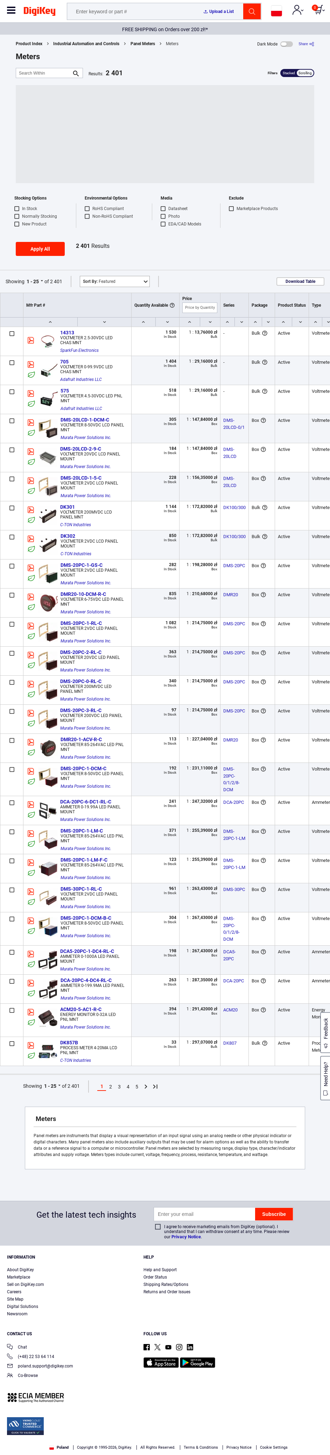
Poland (59, 1447)
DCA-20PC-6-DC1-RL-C (85, 802)
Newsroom (17, 1313)
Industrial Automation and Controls (86, 43)
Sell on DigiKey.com (25, 1284)
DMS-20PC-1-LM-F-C (84, 860)
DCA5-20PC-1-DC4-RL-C (87, 951)
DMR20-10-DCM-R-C (83, 594)
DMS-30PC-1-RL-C (81, 889)
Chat (17, 1347)
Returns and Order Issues (166, 1291)
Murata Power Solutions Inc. (86, 437)
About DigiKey (20, 1269)
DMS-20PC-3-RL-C (80, 710)
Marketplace (18, 1277)
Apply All (40, 249)
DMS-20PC (234, 565)
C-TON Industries (75, 524)
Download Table (300, 281)
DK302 (68, 536)
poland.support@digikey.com (40, 1366)
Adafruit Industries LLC (81, 379)
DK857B (69, 1042)
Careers (14, 1291)
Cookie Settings (274, 1447)
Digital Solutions (22, 1306)
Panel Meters (143, 43)
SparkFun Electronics (79, 350)
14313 (67, 332)
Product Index (29, 43)
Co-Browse (22, 1376)
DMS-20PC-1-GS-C (82, 565)
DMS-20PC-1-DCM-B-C (86, 918)
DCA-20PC (233, 802)
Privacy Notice (186, 1236)
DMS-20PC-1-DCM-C (83, 768)
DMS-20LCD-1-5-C (81, 478)
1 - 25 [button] (33, 281)
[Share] (306, 44)
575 (65, 391)
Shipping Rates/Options (165, 1284)
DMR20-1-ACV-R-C (81, 739)
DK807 (230, 1043)
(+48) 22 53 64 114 (30, 1357)
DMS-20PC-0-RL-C (80, 681)
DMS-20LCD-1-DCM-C (85, 420)
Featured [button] (99, 281)
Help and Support (160, 1269)
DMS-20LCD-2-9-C (80, 449)
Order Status (155, 1277)
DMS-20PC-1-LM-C (82, 831)
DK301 (67, 507)
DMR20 (230, 594)
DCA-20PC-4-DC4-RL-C (86, 980)
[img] (39, 12)
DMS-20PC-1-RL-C (81, 623)
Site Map (15, 1299)
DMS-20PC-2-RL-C (80, 652)
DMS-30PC (234, 889)
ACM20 (230, 1009)
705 (64, 361)
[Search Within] (43, 73)
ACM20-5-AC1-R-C (80, 1009)
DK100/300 (234, 507)
